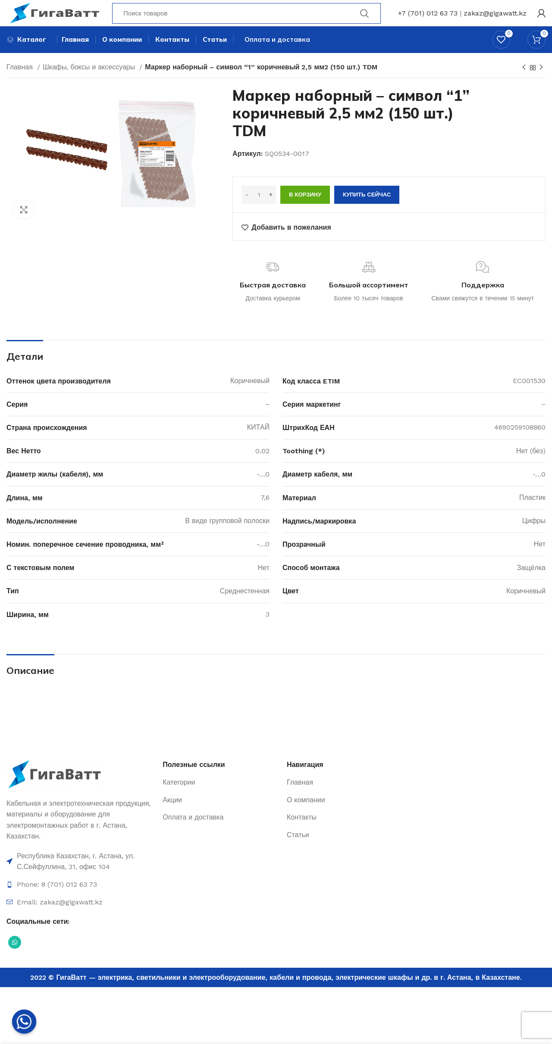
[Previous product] (524, 83)
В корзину (305, 210)
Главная (20, 83)
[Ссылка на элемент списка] (80, 877)
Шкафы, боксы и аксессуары (90, 83)
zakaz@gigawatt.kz (495, 19)
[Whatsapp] (24, 1021)
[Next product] (541, 83)
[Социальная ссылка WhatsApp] (14, 957)
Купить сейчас (367, 210)
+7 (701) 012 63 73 (428, 19)
